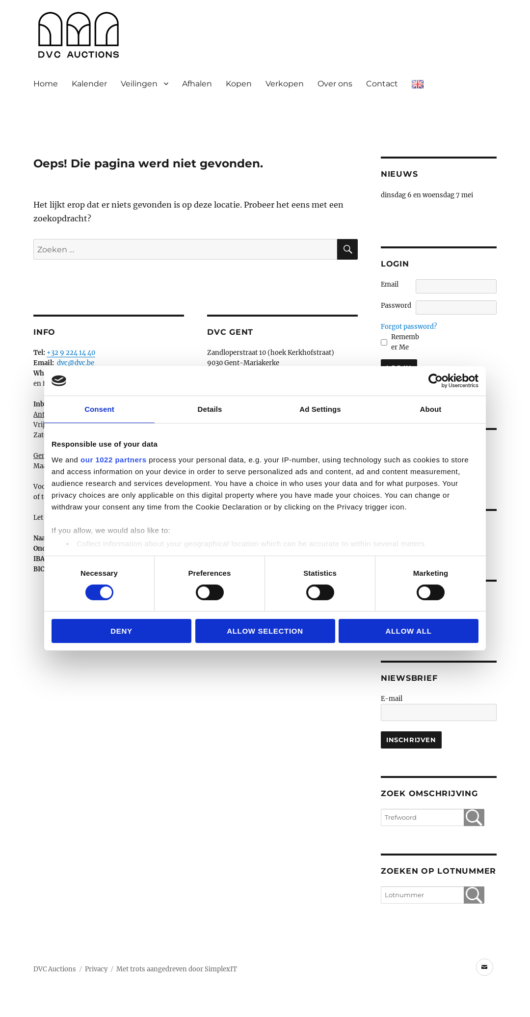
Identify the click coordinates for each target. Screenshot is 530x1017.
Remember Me (405, 342)
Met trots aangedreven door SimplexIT (176, 969)
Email (389, 284)
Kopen (239, 83)
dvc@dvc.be (75, 363)
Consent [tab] (99, 409)
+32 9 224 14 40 (71, 352)
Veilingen (139, 83)
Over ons (335, 83)
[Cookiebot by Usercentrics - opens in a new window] (435, 381)
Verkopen (284, 83)
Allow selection (265, 631)
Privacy (96, 969)
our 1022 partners (113, 459)
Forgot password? (409, 326)
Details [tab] (210, 409)
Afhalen (197, 83)
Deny (121, 631)
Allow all (408, 631)
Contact (382, 83)
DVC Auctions (54, 969)
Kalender (89, 83)
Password (396, 305)
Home (45, 83)
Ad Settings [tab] (320, 409)
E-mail (391, 699)
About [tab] (431, 409)
